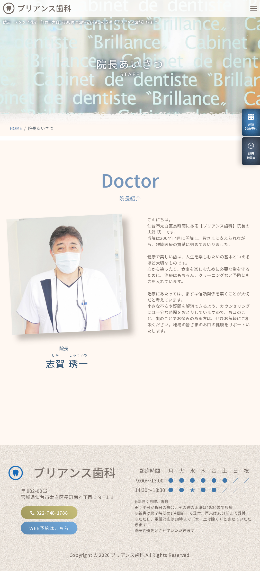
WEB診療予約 (251, 122)
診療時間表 (252, 151)
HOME (16, 128)
